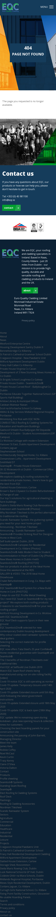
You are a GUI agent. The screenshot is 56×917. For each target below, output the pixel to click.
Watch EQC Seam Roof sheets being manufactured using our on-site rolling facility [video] (26, 674)
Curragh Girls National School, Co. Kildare (23, 890)
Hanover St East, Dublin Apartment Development (27, 444)
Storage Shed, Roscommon (15, 865)
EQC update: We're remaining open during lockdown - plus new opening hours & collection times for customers (26, 721)
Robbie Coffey (8, 749)
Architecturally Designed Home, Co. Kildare (24, 455)
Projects (4, 843)
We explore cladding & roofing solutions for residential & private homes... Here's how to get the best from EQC (26, 480)
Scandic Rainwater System (14, 811)
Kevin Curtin (7, 757)
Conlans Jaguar (8, 448)
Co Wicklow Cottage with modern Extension (24, 440)
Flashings (5, 800)
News (3, 340)
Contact (8, 207)
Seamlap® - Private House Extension (20, 465)
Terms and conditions (12, 904)
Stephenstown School (12, 451)
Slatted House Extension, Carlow (18, 487)
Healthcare (6, 829)
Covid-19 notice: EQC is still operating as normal (26, 681)
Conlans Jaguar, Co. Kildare (15, 886)
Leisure (4, 839)
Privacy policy (28, 320)
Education (5, 825)
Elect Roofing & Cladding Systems (18, 793)
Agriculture (6, 818)
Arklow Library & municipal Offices (19, 401)
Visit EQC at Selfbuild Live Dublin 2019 (21, 667)
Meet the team (8, 742)
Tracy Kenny (7, 760)
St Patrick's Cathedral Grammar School (21, 850)
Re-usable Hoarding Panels (15, 897)
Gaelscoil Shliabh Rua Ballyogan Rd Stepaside (25, 430)
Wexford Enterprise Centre (15, 343)
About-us (5, 911)
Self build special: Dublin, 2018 (17, 541)
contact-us (6, 915)
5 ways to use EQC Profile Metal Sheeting (23, 595)
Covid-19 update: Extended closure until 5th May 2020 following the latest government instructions (27, 696)
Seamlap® (6, 789)
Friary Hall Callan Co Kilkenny (16, 365)
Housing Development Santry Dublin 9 (21, 347)
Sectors (4, 814)
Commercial (6, 821)
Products (5, 775)
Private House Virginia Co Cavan (18, 368)
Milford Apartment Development (18, 857)
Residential (6, 836)
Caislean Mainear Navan (13, 404)
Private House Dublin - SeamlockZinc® (21, 383)
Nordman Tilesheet (11, 807)
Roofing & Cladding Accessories (17, 803)
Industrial (5, 832)
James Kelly (6, 746)
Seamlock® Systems (11, 782)
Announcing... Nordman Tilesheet (18, 527)
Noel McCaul (7, 753)
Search (4, 900)
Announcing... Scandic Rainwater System (22, 530)
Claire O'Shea (7, 764)
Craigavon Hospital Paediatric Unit (19, 847)
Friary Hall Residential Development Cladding (25, 854)
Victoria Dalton (8, 767)
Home (3, 332)
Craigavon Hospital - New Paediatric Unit (23, 358)
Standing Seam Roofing (13, 785)
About (27, 290)
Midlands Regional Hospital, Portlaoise (21, 879)
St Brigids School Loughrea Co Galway (21, 379)
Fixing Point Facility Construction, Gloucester (25, 893)
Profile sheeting (9, 778)
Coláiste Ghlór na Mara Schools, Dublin (22, 875)
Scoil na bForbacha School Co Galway (20, 408)
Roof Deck (5, 796)
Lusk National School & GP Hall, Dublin (21, 872)
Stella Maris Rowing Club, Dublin (18, 868)
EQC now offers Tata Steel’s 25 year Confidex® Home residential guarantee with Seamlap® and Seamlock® (27, 653)
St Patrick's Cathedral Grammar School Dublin (25, 354)
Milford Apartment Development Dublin (22, 361)
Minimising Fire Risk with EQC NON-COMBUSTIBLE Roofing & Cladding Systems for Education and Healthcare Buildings (26, 422)
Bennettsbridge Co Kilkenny (15, 350)
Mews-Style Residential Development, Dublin (25, 882)
